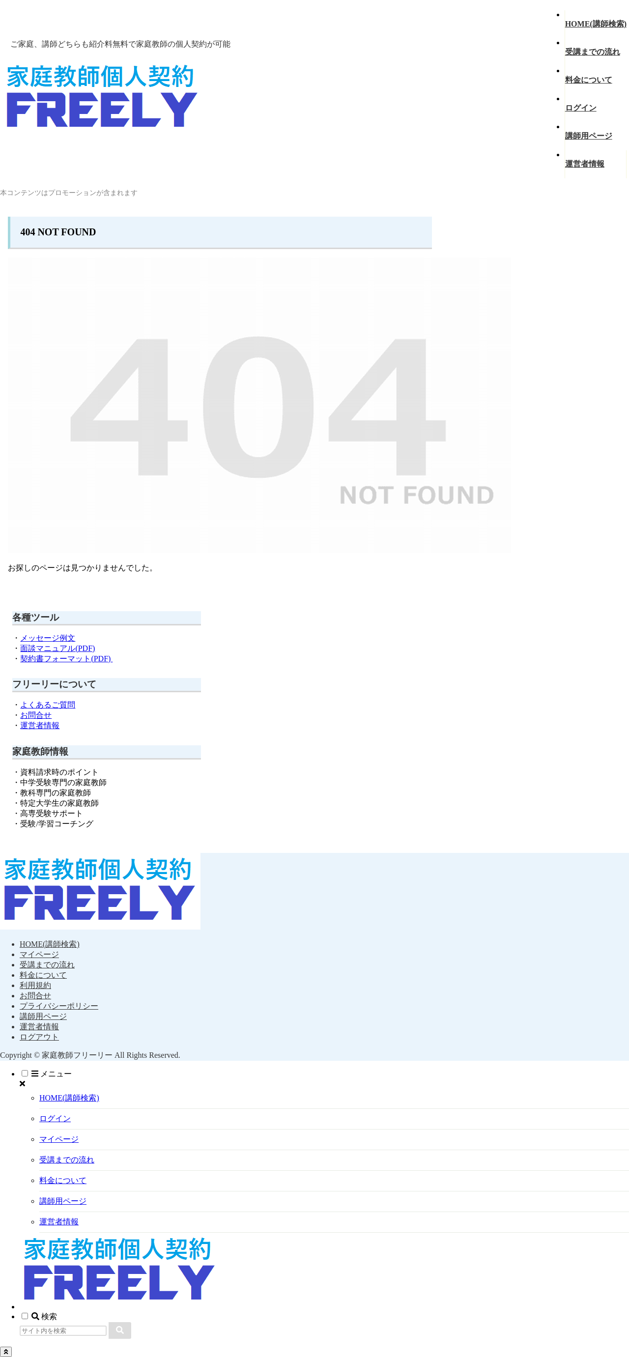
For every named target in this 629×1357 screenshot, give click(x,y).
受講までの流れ (47, 965)
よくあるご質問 (47, 705)
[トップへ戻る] (6, 1352)
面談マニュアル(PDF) (57, 648)
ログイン (55, 1118)
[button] (120, 1330)
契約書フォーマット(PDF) (66, 658)
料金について (43, 975)
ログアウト (39, 1037)
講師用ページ (43, 1016)
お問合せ (36, 715)
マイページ (39, 954)
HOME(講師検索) (50, 944)
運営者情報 (39, 725)
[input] (63, 1331)
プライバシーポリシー (59, 1006)
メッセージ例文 (47, 638)
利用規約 (35, 985)
